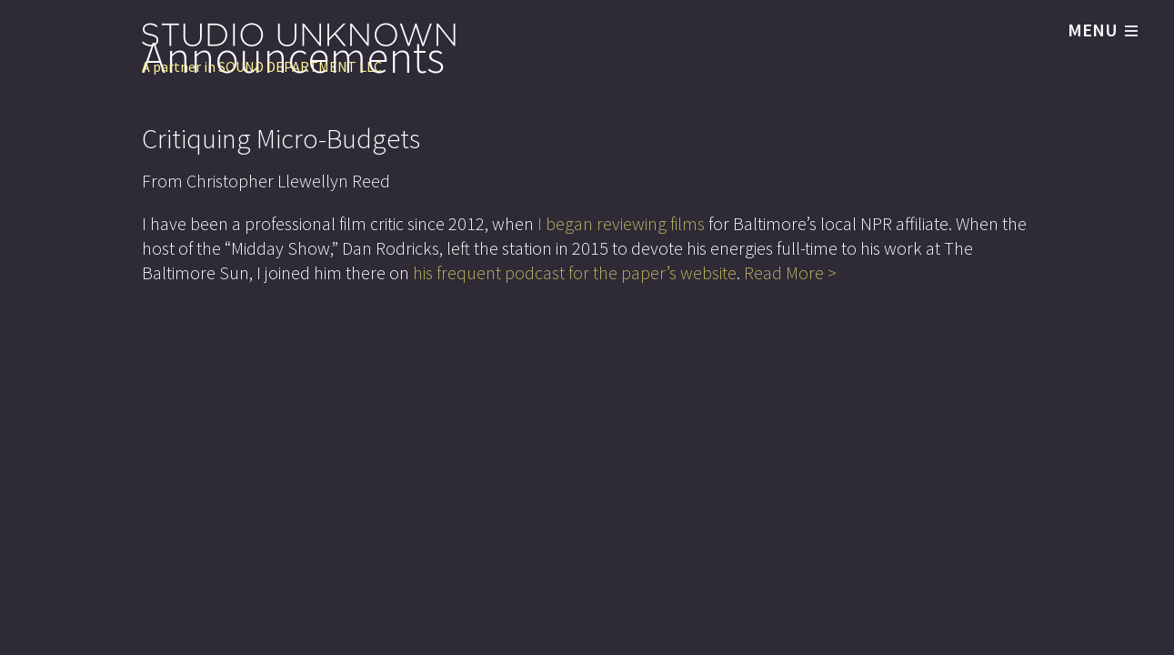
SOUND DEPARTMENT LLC (300, 66)
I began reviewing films (621, 223)
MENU (1103, 30)
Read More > (790, 272)
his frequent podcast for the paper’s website (575, 272)
